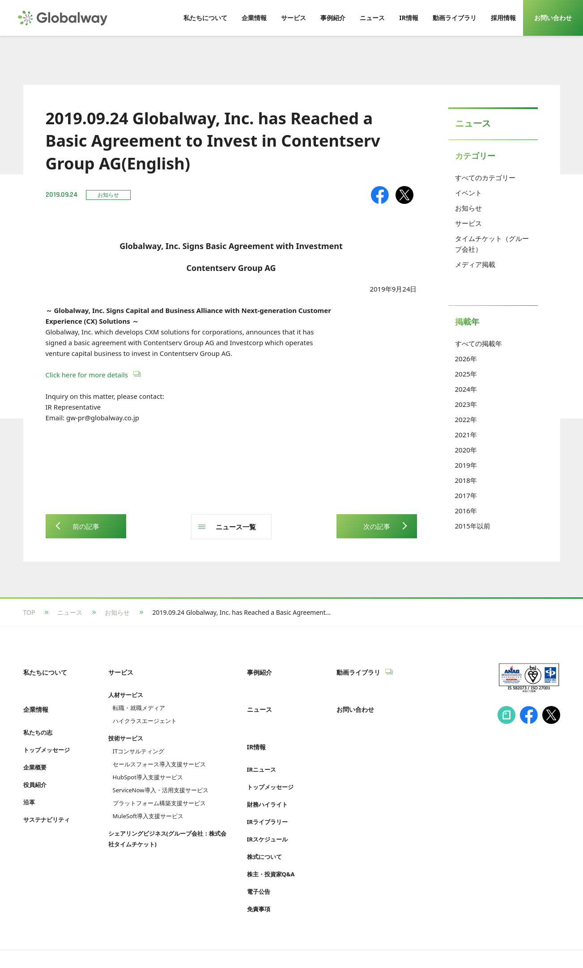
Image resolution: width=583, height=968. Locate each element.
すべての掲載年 (478, 343)
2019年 (466, 465)
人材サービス (125, 685)
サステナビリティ (46, 800)
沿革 (29, 783)
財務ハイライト (267, 776)
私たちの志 (37, 713)
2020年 (466, 449)
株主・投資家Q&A (271, 845)
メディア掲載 (475, 264)
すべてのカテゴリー (485, 177)
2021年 (466, 434)
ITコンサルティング (139, 742)
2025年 (466, 373)
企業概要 (35, 748)
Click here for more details (88, 374)
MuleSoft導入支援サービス (148, 807)
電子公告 (258, 863)
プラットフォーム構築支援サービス (159, 794)
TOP (29, 612)
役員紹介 (35, 765)
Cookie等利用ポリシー (236, 944)
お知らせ (468, 207)
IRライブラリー (267, 793)
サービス (468, 223)
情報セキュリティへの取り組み (67, 944)
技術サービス (125, 729)
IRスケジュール (267, 811)
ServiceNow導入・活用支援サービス (161, 781)
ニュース (69, 612)
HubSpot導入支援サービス (148, 768)
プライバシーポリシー (157, 944)
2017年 (466, 495)
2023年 (466, 404)
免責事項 (258, 880)
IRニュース (262, 741)
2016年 (466, 510)
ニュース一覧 (236, 526)
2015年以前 (472, 525)
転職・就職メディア (139, 698)
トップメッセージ (46, 731)
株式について (264, 828)
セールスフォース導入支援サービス (159, 755)
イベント (468, 192)
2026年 (466, 358)
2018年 (466, 480)
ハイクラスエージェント (145, 711)
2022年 (466, 419)
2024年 (466, 389)
